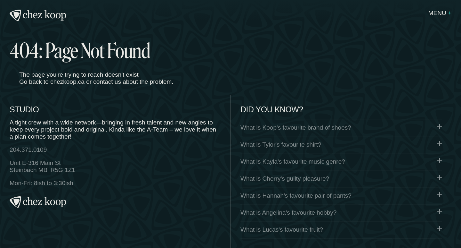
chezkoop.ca (67, 81)
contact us (107, 81)
